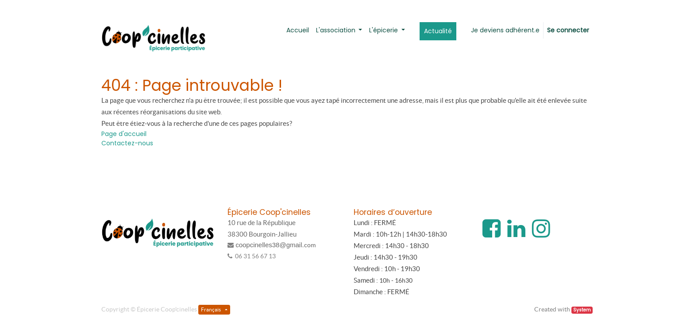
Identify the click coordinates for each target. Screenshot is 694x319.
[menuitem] (297, 30)
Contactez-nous (127, 143)
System (582, 310)
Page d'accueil (124, 133)
